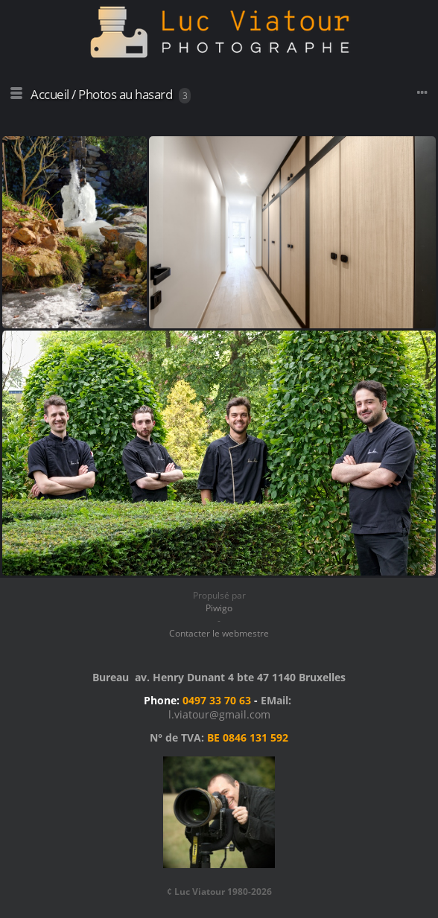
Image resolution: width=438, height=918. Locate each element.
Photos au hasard (125, 94)
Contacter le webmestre (219, 633)
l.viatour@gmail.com (219, 714)
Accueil (50, 94)
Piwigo (219, 608)
